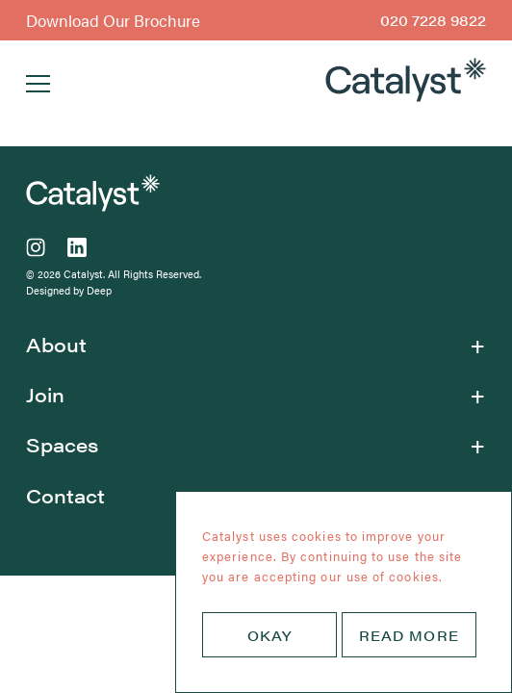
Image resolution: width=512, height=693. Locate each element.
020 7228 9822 (433, 20)
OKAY (269, 634)
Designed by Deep (69, 290)
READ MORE (409, 634)
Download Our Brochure (113, 20)
